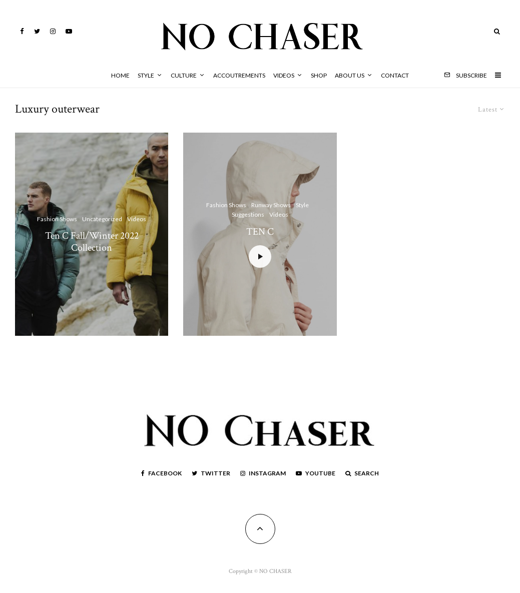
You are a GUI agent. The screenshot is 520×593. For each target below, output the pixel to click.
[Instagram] (53, 31)
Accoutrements (239, 75)
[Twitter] (37, 31)
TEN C (260, 232)
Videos (283, 75)
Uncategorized (102, 219)
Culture (184, 75)
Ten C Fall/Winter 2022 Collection (92, 242)
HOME (120, 75)
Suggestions (248, 215)
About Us (349, 75)
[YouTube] (69, 31)
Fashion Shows (57, 219)
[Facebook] (22, 31)
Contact (395, 75)
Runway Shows (271, 205)
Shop (319, 75)
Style (146, 75)
